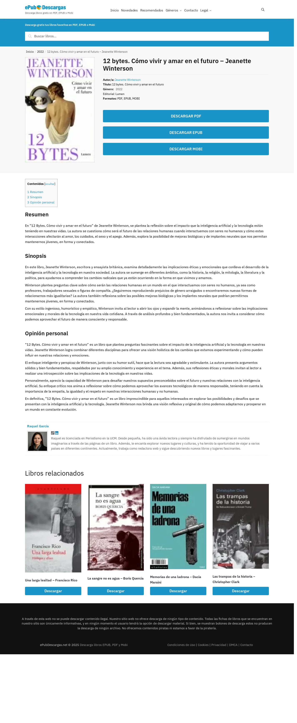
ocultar (49, 184)
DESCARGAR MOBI (186, 149)
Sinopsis (34, 197)
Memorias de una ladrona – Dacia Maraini (175, 579)
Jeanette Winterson (128, 80)
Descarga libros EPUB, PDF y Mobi (104, 645)
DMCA (233, 645)
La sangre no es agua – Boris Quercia (116, 578)
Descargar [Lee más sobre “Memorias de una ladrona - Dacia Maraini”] (178, 590)
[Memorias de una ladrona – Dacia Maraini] (178, 526)
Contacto (246, 645)
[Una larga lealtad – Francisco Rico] (53, 528)
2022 (40, 52)
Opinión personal (40, 202)
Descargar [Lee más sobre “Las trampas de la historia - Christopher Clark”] (240, 590)
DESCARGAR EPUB (185, 132)
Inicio (30, 52)
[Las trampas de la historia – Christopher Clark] (241, 526)
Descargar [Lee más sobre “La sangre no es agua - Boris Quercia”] (115, 590)
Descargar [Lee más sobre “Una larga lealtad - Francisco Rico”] (53, 590)
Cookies (203, 645)
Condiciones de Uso (181, 645)
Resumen (35, 192)
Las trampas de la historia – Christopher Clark (234, 579)
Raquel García (38, 426)
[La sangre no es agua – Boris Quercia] (116, 527)
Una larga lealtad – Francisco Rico (51, 580)
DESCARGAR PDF (186, 116)
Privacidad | (220, 645)
